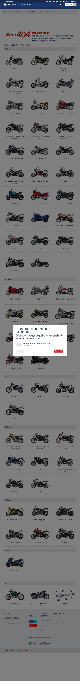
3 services (25, 345)
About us (23, 4)
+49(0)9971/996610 (9, 1)
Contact (29, 4)
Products (15, 4)
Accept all (58, 351)
